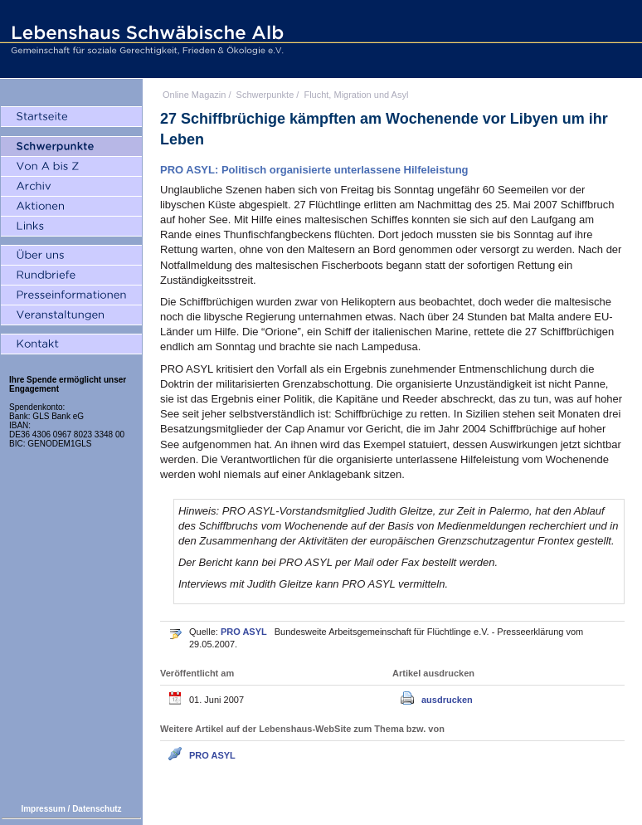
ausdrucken (447, 700)
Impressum (43, 808)
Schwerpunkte (265, 95)
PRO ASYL (245, 632)
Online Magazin (194, 95)
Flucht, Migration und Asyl (356, 95)
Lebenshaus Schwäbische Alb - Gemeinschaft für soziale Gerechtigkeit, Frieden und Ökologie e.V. (145, 39)
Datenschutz (96, 808)
